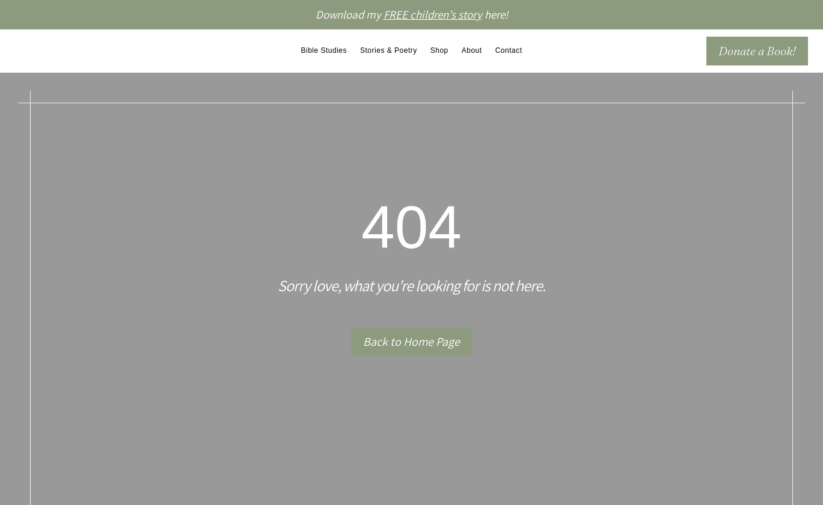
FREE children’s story (433, 14)
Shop (439, 50)
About (472, 50)
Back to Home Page (411, 341)
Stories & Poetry (388, 50)
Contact (508, 50)
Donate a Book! (757, 50)
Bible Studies (324, 50)
